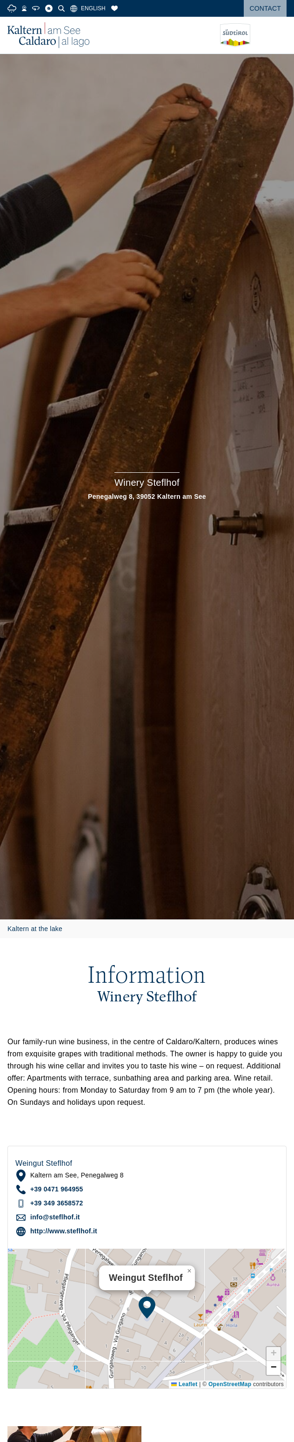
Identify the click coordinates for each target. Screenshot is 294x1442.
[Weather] (11, 8)
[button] (147, 1307)
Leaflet (184, 1384)
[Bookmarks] (114, 8)
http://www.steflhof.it (63, 1231)
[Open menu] (280, 35)
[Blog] (49, 8)
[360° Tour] (36, 8)
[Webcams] (24, 8)
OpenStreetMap (229, 1384)
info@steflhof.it (55, 1217)
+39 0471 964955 (56, 1189)
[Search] (61, 8)
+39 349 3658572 (56, 1203)
